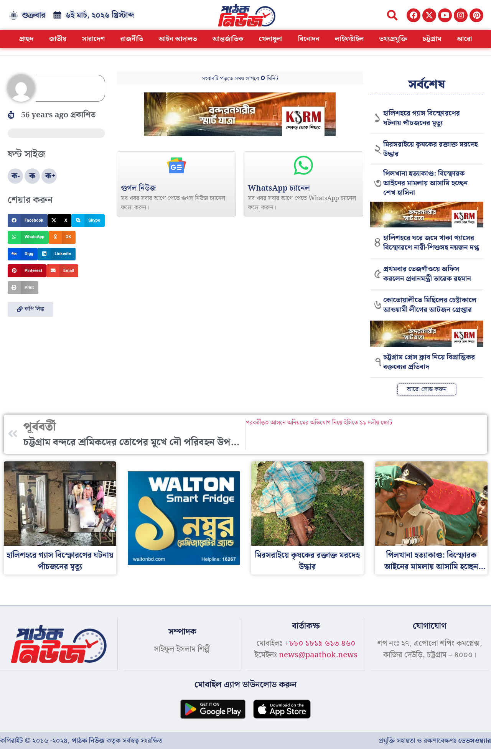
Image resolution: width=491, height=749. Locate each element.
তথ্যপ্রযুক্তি (393, 38)
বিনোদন (309, 38)
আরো (464, 38)
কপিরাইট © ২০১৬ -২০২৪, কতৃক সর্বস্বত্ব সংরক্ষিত (81, 740)
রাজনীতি (131, 38)
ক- (16, 176)
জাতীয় (58, 38)
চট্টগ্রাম (431, 38)
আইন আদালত (177, 38)
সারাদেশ (93, 38)
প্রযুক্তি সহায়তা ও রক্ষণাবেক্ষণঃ (435, 740)
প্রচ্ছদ (26, 38)
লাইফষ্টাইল (349, 38)
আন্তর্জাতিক (228, 38)
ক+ (50, 176)
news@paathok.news (318, 655)
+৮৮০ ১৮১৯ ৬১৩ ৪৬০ (320, 643)
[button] (392, 15)
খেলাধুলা (271, 38)
